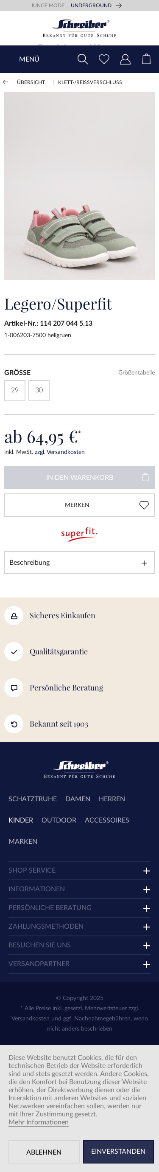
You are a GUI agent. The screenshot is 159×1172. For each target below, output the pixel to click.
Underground (91, 5)
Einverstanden (118, 1151)
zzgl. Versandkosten (60, 452)
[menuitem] (146, 59)
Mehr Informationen (38, 1122)
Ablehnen (43, 1152)
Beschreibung (29, 562)
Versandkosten (30, 1019)
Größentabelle (136, 373)
